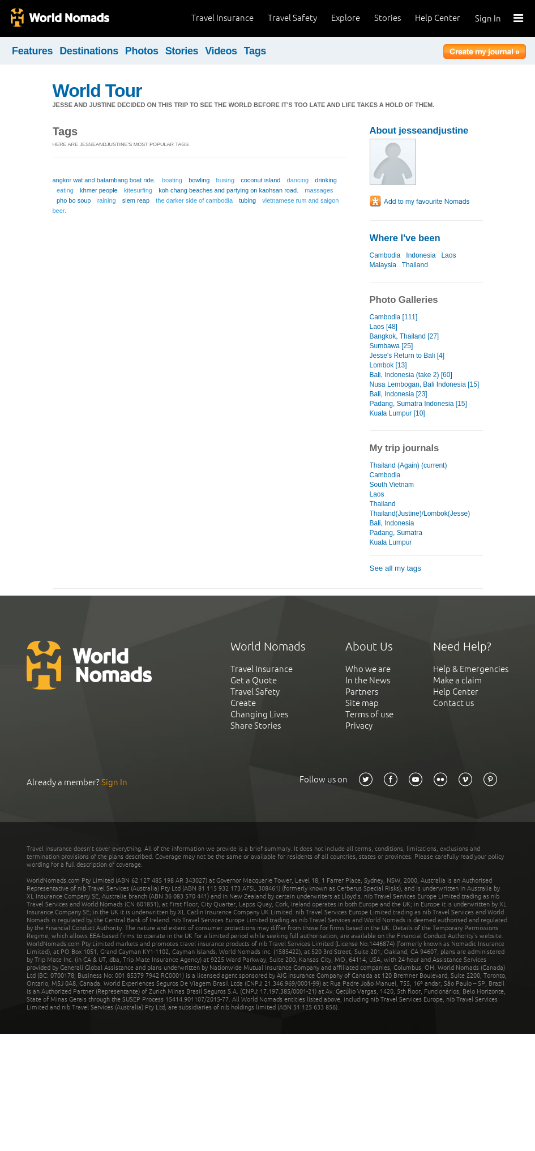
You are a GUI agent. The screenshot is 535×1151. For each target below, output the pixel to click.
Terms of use (369, 714)
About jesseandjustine (419, 130)
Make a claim (457, 680)
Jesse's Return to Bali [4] (407, 356)
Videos (221, 51)
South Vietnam (392, 485)
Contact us (453, 703)
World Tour (97, 90)
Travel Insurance (222, 18)
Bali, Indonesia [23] (398, 394)
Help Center (437, 18)
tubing (247, 200)
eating (65, 190)
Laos (448, 255)
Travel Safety (292, 18)
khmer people (99, 190)
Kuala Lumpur (391, 542)
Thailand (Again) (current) (408, 465)
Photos (142, 51)
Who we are (368, 669)
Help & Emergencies (470, 669)
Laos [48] (383, 327)
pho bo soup (74, 200)
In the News (367, 680)
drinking (326, 180)
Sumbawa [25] (391, 346)
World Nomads (59, 18)
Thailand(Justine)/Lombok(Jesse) (420, 513)
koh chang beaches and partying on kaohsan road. (228, 190)
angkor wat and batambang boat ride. (104, 180)
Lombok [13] (388, 365)
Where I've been (405, 238)
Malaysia (383, 265)
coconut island (260, 180)
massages (319, 190)
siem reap (135, 200)
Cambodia (385, 255)
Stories (387, 18)
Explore (345, 18)
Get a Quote (253, 680)
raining (106, 200)
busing (225, 180)
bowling (199, 180)
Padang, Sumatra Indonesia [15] (418, 404)
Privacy (359, 725)
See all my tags (395, 568)
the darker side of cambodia (194, 200)
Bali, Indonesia (392, 523)
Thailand (415, 265)
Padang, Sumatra (396, 533)
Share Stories (255, 725)
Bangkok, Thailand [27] (404, 336)
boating (172, 180)
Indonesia (420, 255)
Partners (361, 691)
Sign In (488, 18)
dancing (298, 180)
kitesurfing (138, 190)
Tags (255, 51)
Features (32, 51)
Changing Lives (259, 714)
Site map (362, 703)
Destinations (88, 51)
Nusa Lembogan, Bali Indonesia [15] (425, 384)
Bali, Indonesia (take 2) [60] (411, 375)
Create (243, 703)
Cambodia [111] (394, 317)
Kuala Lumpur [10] (397, 413)
